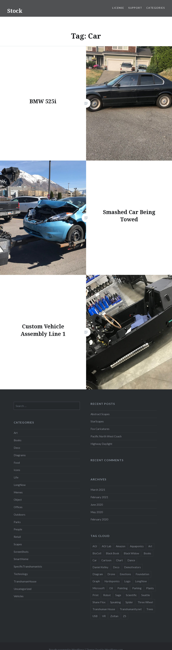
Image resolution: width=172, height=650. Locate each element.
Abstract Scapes (100, 414)
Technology (21, 574)
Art (16, 432)
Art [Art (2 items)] (150, 546)
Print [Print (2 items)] (96, 595)
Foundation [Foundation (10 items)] (142, 574)
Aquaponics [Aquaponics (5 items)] (137, 546)
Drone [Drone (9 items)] (111, 574)
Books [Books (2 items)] (147, 553)
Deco (17, 447)
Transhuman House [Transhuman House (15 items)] (104, 609)
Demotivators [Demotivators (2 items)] (132, 567)
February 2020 (99, 519)
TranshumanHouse (25, 581)
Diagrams (20, 455)
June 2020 (97, 504)
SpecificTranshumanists (28, 566)
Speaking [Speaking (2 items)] (115, 602)
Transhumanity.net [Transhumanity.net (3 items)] (131, 609)
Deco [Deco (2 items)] (116, 567)
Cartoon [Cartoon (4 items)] (106, 560)
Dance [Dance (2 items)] (131, 560)
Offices (18, 507)
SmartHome (21, 559)
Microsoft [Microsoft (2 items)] (99, 588)
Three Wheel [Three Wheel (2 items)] (145, 602)
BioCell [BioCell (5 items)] (97, 553)
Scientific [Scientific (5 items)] (131, 595)
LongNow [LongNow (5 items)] (141, 581)
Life (16, 477)
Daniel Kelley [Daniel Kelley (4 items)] (100, 567)
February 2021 (99, 497)
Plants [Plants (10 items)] (150, 588)
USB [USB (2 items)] (95, 616)
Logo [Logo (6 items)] (127, 581)
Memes (18, 492)
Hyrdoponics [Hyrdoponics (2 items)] (112, 581)
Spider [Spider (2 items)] (129, 602)
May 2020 (97, 512)
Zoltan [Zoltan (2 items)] (114, 616)
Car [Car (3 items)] (95, 560)
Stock (14, 10)
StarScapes (97, 421)
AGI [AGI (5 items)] (95, 546)
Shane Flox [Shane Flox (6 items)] (99, 602)
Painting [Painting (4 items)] (122, 588)
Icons (17, 469)
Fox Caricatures (100, 428)
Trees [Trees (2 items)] (149, 609)
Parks (17, 522)
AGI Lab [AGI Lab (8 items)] (106, 546)
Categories (155, 7)
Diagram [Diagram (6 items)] (98, 574)
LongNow (20, 484)
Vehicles (19, 596)
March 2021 (98, 489)
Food (17, 462)
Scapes (18, 544)
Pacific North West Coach (106, 436)
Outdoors (19, 514)
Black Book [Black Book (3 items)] (112, 553)
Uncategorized (22, 588)
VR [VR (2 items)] (104, 616)
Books (17, 440)
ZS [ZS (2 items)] (124, 616)
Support (135, 7)
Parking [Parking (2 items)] (137, 588)
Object (18, 499)
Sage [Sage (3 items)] (118, 595)
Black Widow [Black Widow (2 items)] (131, 553)
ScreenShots (21, 551)
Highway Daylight (101, 443)
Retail (17, 536)
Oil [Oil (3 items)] (111, 588)
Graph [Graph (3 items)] (96, 581)
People (18, 529)
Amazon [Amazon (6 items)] (120, 546)
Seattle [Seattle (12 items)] (145, 595)
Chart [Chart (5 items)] (119, 560)
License (118, 7)
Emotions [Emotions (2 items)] (125, 574)
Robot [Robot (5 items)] (107, 595)
